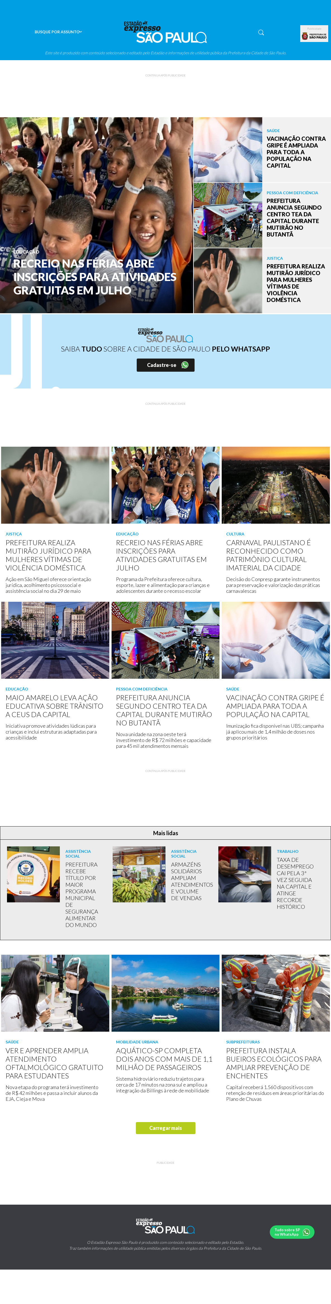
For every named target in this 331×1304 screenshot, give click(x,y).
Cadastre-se (161, 365)
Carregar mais (165, 1128)
